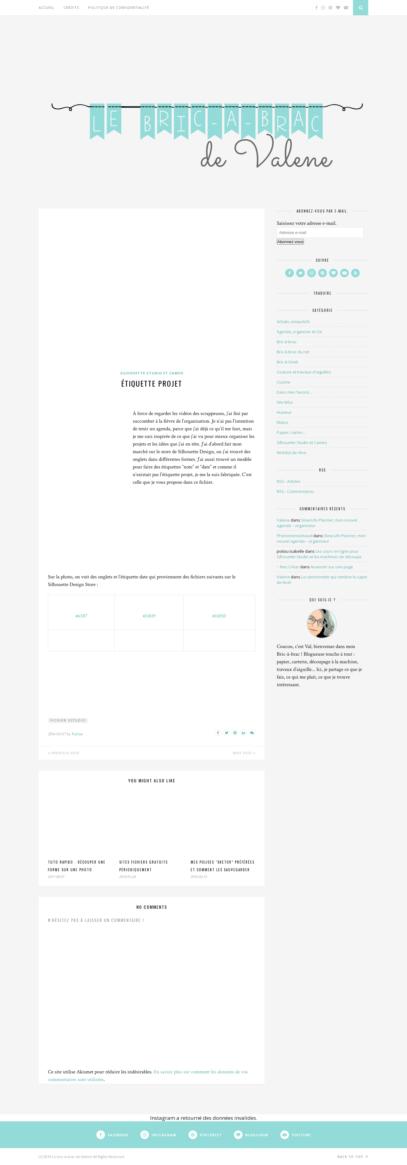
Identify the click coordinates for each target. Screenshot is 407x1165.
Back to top (352, 1156)
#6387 (81, 616)
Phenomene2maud (294, 535)
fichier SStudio (68, 720)
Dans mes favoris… (295, 392)
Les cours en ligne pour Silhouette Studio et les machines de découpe (319, 553)
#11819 (149, 616)
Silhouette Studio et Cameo (151, 373)
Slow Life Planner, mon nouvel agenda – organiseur (321, 538)
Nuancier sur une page (332, 567)
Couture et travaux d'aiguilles (304, 372)
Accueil (46, 7)
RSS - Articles (289, 481)
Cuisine (283, 382)
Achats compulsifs (293, 321)
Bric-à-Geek (287, 362)
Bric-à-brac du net (293, 352)
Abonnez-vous (290, 241)
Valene (77, 734)
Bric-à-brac (287, 341)
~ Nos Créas (288, 567)
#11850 (219, 616)
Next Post (244, 753)
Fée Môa (285, 402)
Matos (282, 422)
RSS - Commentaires (295, 491)
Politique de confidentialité (118, 7)
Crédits (71, 7)
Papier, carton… (291, 432)
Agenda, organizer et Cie (299, 331)
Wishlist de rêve (291, 452)
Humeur (284, 412)
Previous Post (64, 753)
